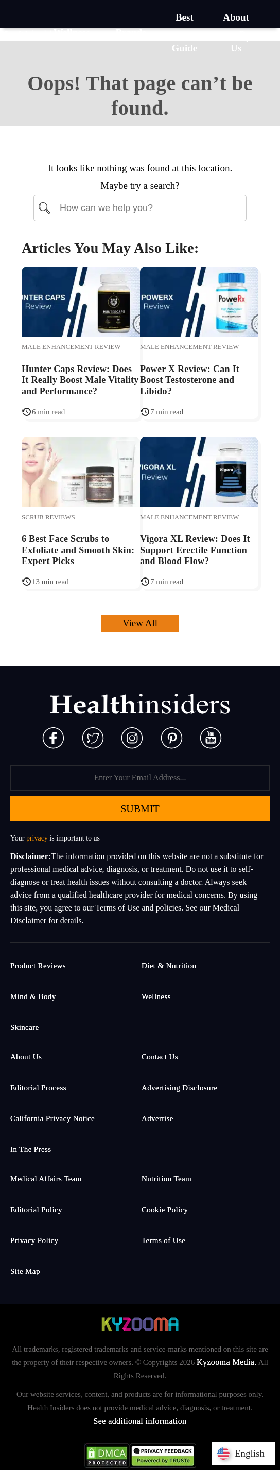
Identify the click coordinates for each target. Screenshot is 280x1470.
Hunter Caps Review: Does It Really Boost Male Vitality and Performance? (80, 380)
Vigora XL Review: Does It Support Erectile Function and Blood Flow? (195, 550)
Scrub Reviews (48, 517)
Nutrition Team (166, 1179)
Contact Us (160, 1057)
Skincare (24, 1027)
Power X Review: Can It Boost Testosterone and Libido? (189, 380)
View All (139, 623)
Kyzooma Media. (227, 1362)
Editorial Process (38, 1087)
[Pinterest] (171, 737)
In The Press (30, 1149)
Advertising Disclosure (180, 1087)
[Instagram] (132, 737)
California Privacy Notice (52, 1118)
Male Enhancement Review (71, 347)
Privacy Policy (34, 1240)
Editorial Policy (36, 1209)
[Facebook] (53, 737)
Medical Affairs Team (46, 1179)
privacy (37, 838)
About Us (26, 1057)
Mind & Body (33, 996)
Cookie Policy (165, 1209)
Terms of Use (163, 1240)
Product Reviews (38, 965)
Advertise (157, 1118)
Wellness (156, 996)
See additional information (139, 1420)
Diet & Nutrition (169, 965)
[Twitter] (92, 737)
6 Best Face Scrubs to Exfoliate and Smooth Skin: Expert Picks (78, 550)
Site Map (25, 1271)
